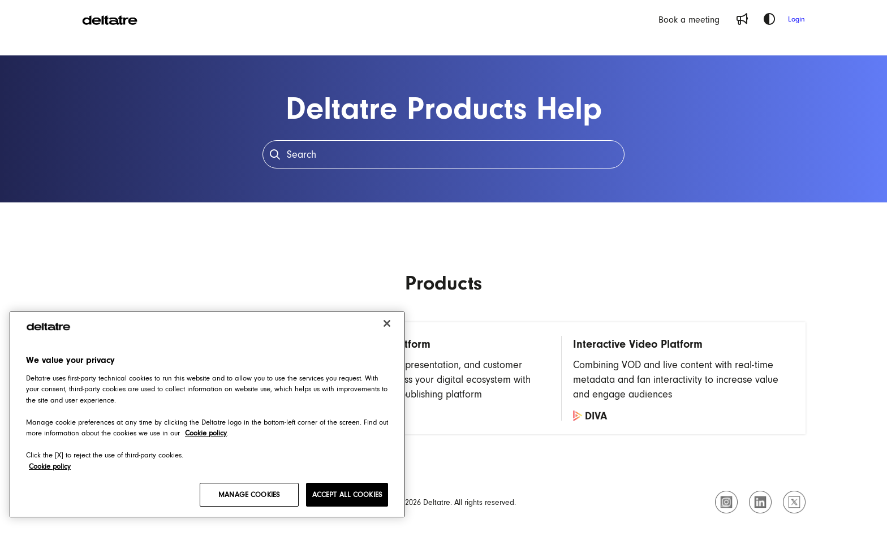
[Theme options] (769, 19)
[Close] (386, 323)
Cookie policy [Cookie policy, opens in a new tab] (206, 433)
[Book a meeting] (689, 19)
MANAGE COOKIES (248, 494)
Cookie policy (50, 466)
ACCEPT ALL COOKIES (347, 494)
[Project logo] (109, 19)
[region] (207, 414)
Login (796, 19)
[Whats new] (742, 19)
